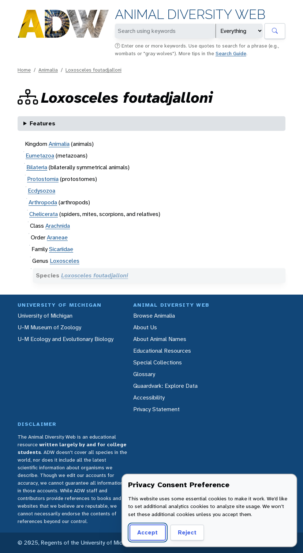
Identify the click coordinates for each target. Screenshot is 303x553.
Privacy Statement (156, 409)
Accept (147, 532)
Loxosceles (64, 261)
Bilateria (36, 167)
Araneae (57, 237)
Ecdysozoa (41, 190)
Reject (187, 532)
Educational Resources (162, 351)
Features (42, 123)
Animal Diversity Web (190, 14)
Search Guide (231, 53)
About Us (145, 327)
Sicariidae (61, 249)
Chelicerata (43, 214)
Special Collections (157, 362)
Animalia (48, 70)
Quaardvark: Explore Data (165, 386)
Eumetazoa (40, 155)
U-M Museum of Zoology (49, 327)
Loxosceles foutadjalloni (93, 70)
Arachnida (57, 226)
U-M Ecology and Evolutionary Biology (65, 339)
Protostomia (43, 179)
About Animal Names (159, 339)
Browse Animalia (154, 315)
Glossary (144, 374)
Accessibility (149, 397)
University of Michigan (45, 315)
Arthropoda (43, 202)
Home (24, 70)
